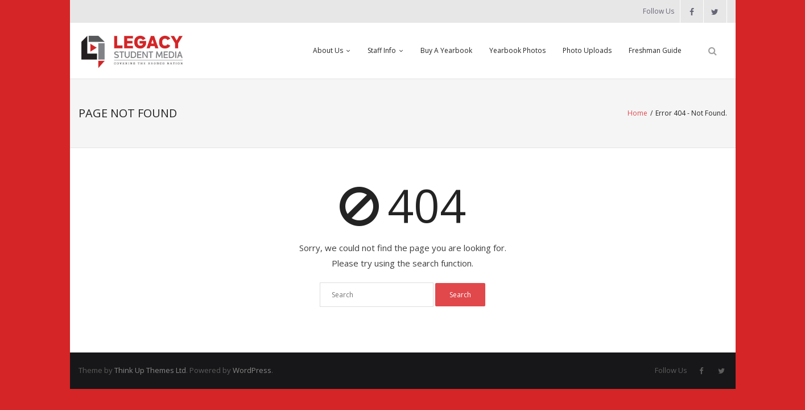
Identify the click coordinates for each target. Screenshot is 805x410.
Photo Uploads (587, 50)
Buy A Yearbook (446, 50)
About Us (328, 50)
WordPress (252, 370)
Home (637, 113)
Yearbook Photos (517, 50)
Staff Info (382, 50)
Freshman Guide (655, 50)
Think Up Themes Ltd (150, 370)
